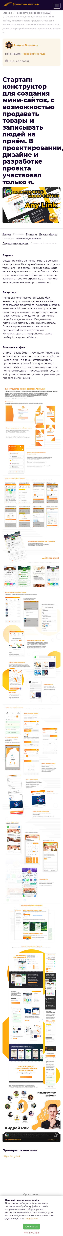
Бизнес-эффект (48, 234)
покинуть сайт (31, 1232)
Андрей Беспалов (22, 45)
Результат (31, 234)
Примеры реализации (15, 243)
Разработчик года (34, 53)
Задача (7, 234)
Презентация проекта (28, 238)
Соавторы (8, 238)
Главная (7, 12)
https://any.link (11, 1156)
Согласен (31, 1226)
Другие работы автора (44, 243)
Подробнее (31, 1218)
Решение (18, 234)
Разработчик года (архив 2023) (33, 12)
